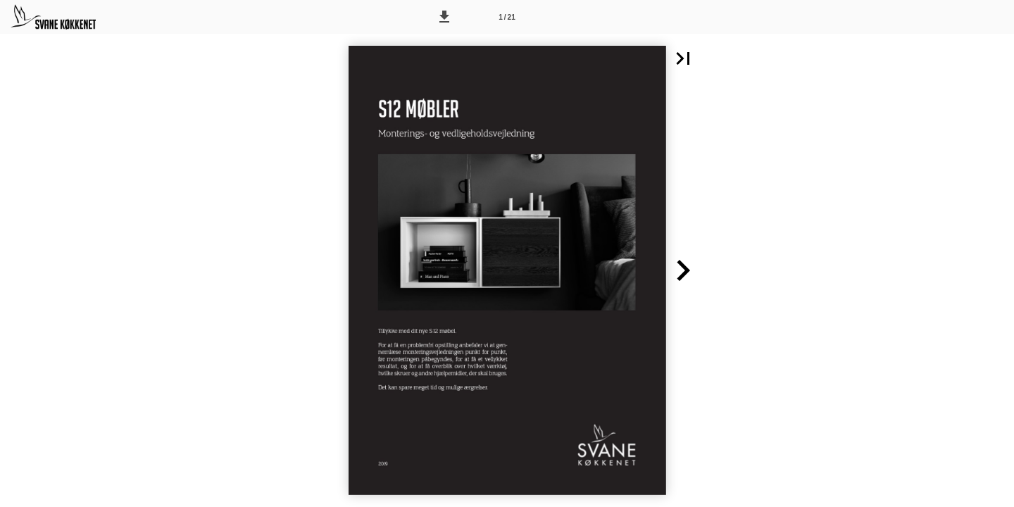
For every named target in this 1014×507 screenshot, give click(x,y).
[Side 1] (507, 17)
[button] (444, 17)
